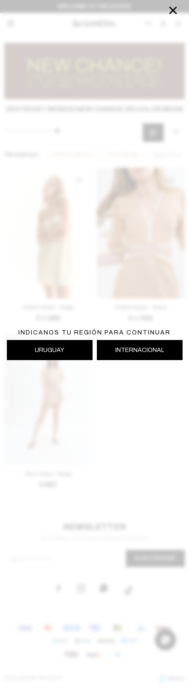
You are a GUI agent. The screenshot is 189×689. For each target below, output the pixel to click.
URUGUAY (49, 350)
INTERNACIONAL (139, 350)
